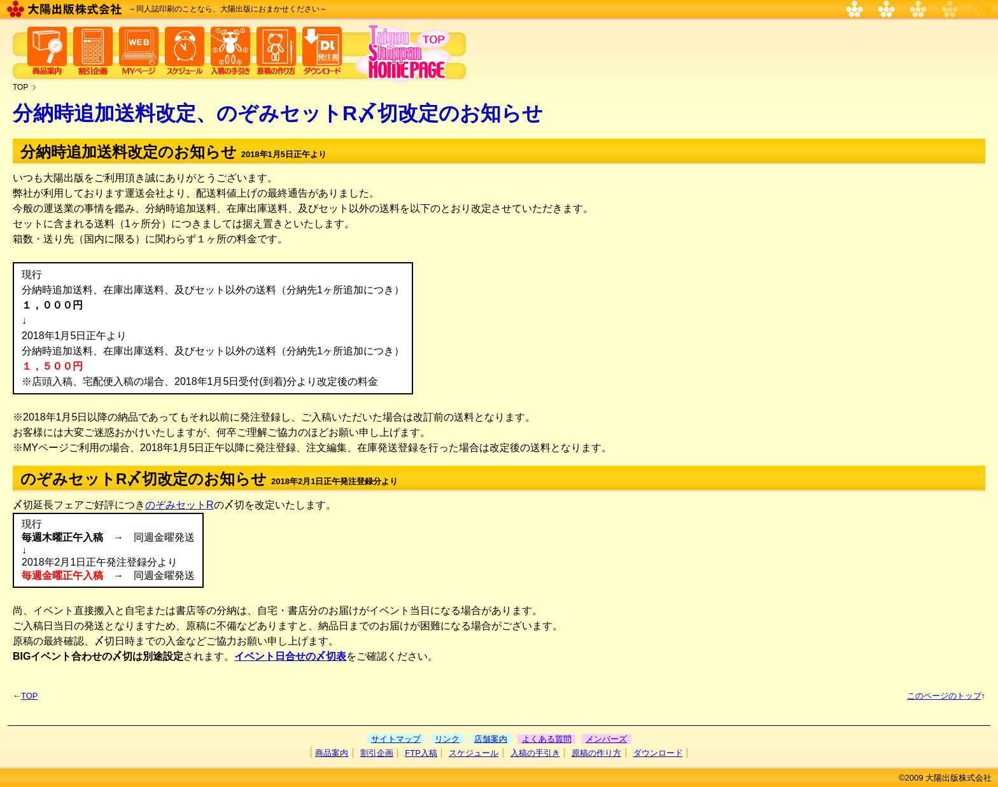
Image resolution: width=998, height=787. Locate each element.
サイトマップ (396, 739)
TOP (20, 87)
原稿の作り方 (596, 753)
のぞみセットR (179, 504)
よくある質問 (547, 739)
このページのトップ (944, 695)
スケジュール (473, 753)
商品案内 (331, 753)
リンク (447, 739)
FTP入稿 (421, 753)
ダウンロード (658, 753)
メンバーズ (606, 739)
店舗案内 (490, 739)
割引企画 (376, 753)
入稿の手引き (535, 753)
